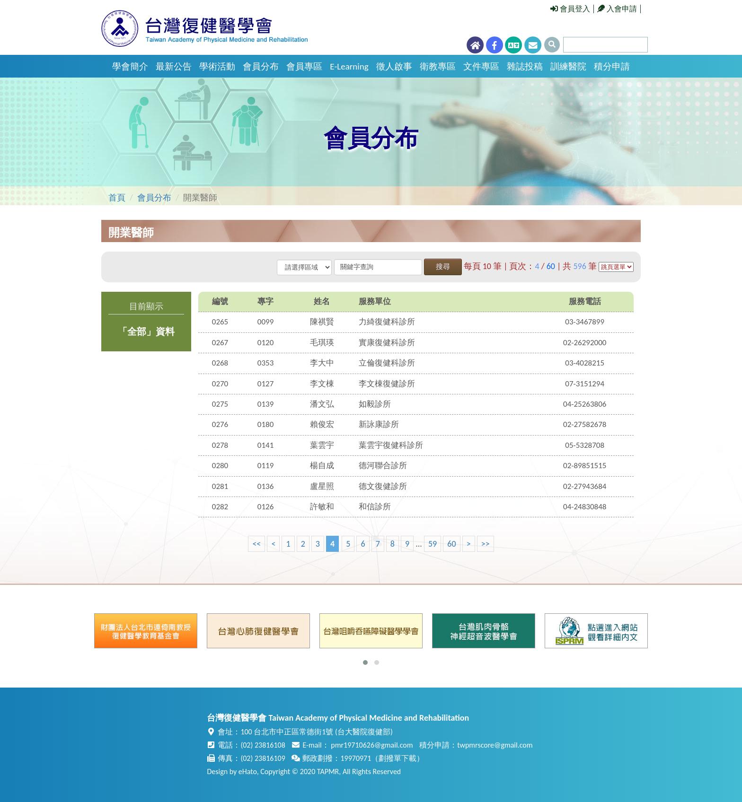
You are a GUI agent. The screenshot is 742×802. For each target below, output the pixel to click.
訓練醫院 (568, 66)
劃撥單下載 (397, 758)
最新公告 (174, 66)
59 (432, 544)
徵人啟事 (394, 66)
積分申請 (612, 66)
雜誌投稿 (525, 66)
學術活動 (217, 66)
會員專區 (304, 66)
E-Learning (349, 66)
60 (451, 544)
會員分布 (261, 66)
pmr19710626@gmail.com (372, 745)
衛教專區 (438, 66)
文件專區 (481, 66)
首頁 (116, 197)
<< (256, 544)
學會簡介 (130, 66)
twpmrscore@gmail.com (494, 745)
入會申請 (617, 8)
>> (485, 544)
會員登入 (570, 8)
